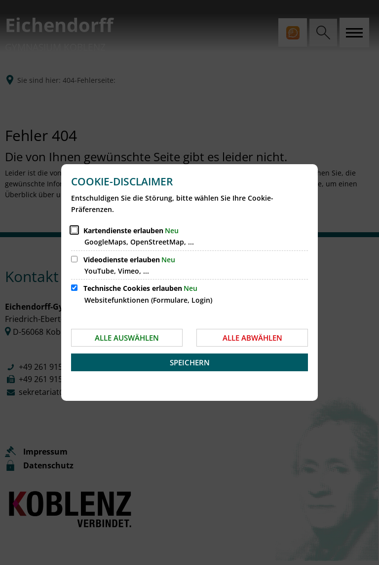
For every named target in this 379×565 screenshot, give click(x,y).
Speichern (190, 362)
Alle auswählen (127, 338)
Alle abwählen (252, 338)
